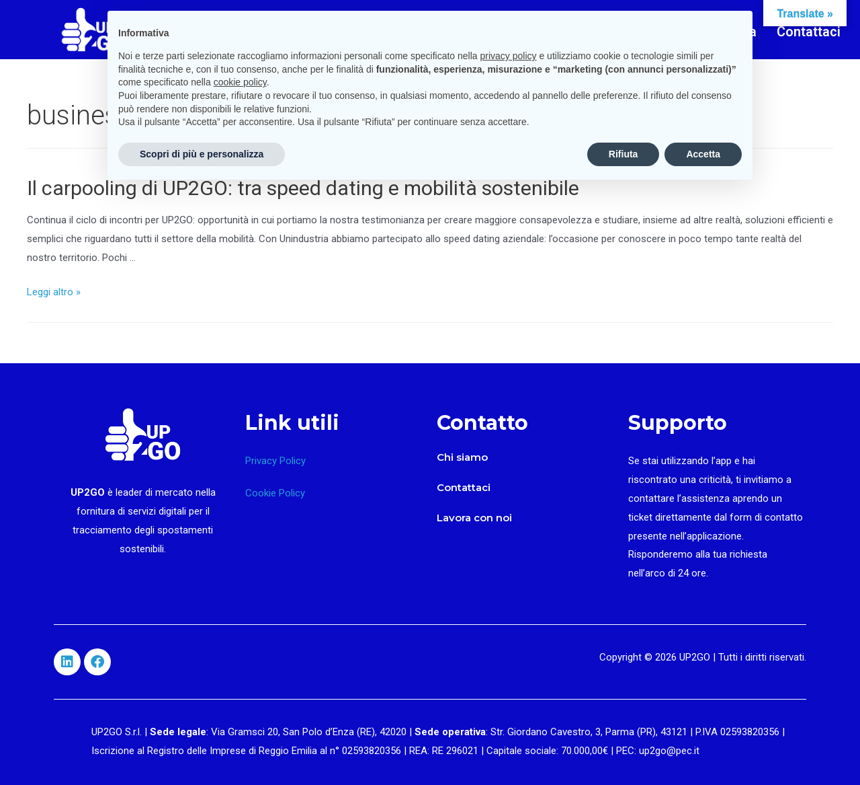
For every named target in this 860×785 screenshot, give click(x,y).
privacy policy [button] (508, 55)
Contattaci (809, 32)
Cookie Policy (275, 493)
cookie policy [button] (240, 82)
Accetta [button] (703, 154)
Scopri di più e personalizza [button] (201, 154)
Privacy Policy (275, 461)
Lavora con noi (474, 518)
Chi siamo (462, 457)
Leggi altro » (54, 292)
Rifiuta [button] (623, 154)
